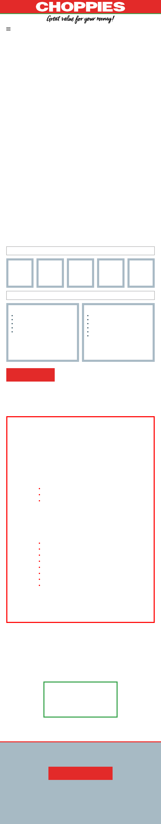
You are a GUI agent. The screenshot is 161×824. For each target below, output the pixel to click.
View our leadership (30, 375)
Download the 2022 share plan (80, 767)
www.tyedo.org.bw (80, 702)
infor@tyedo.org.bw (80, 689)
